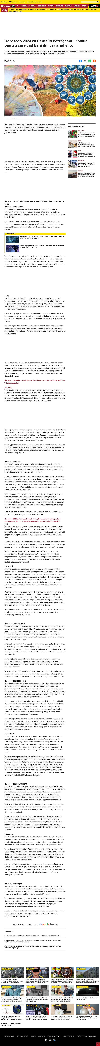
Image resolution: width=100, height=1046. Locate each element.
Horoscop (22, 2)
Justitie (51, 6)
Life (79, 141)
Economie (42, 6)
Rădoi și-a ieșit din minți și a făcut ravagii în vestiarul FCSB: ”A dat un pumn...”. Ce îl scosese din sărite (37, 1018)
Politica (23, 6)
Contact (33, 1036)
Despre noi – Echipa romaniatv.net (49, 1036)
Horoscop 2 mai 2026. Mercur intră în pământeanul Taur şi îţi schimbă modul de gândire (42, 237)
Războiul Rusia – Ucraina (34, 2)
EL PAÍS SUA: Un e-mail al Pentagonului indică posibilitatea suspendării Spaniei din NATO (12, 981)
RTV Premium (13, 2)
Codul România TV (68, 1036)
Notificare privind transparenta (86, 1036)
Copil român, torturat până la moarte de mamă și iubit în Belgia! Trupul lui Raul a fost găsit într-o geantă (37, 981)
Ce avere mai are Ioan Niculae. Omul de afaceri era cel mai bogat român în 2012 (32, 936)
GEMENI (7, 387)
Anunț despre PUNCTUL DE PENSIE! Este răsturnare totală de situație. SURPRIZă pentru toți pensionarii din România (32, 941)
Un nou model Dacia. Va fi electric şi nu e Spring (87, 998)
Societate (32, 6)
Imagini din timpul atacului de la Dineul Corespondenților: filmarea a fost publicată (37, 999)
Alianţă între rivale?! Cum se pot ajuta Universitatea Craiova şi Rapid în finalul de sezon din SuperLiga (32, 947)
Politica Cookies (9, 1036)
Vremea (77, 6)
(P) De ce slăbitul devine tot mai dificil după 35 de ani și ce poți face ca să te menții (87, 1018)
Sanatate (68, 6)
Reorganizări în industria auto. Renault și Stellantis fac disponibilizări (86, 164)
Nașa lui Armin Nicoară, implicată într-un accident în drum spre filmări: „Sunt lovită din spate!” (62, 999)
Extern (84, 6)
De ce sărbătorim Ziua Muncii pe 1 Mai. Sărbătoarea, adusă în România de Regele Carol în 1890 (12, 999)
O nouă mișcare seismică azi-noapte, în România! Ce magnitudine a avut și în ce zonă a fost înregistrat (12, 1018)
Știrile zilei (4, 2)
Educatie (59, 6)
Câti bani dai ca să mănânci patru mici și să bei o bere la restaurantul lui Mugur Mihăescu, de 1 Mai (86, 144)
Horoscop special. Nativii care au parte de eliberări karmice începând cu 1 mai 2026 (42, 246)
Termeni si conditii (22, 1036)
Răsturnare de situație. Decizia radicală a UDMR (11, 1024)
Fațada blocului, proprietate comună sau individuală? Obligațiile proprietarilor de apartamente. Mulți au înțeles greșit (87, 981)
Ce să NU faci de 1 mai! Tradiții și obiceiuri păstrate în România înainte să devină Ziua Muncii (61, 1018)
